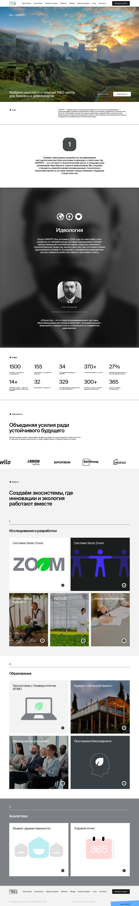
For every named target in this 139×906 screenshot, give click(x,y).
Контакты (102, 3)
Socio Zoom (38, 3)
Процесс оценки (51, 3)
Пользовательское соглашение (83, 902)
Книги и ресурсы (83, 3)
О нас (94, 3)
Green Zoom (26, 3)
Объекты (63, 3)
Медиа (72, 3)
